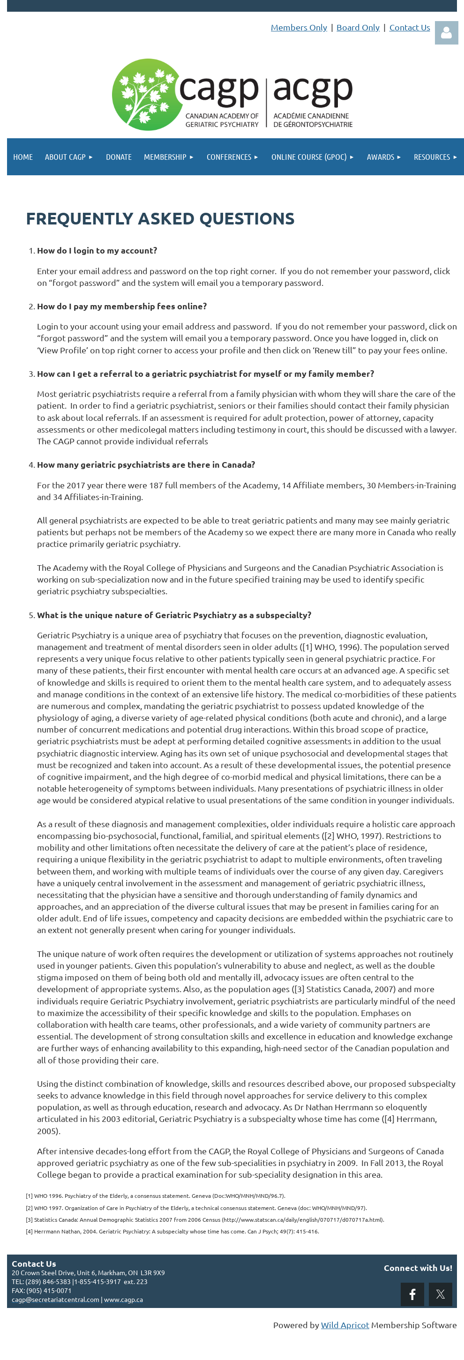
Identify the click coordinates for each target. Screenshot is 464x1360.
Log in (446, 33)
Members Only (299, 27)
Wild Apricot (345, 1325)
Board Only (358, 27)
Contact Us (409, 27)
